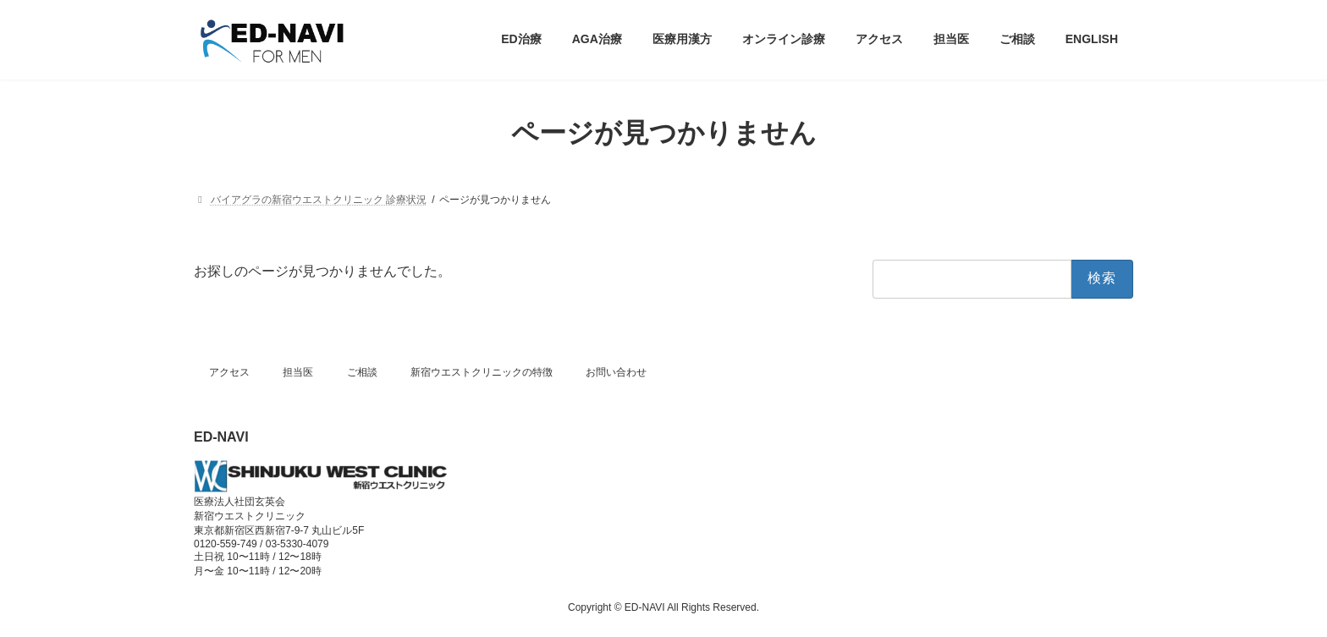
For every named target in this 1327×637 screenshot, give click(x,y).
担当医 (298, 372)
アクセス (229, 372)
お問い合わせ (616, 372)
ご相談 (362, 372)
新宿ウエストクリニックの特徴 (481, 372)
